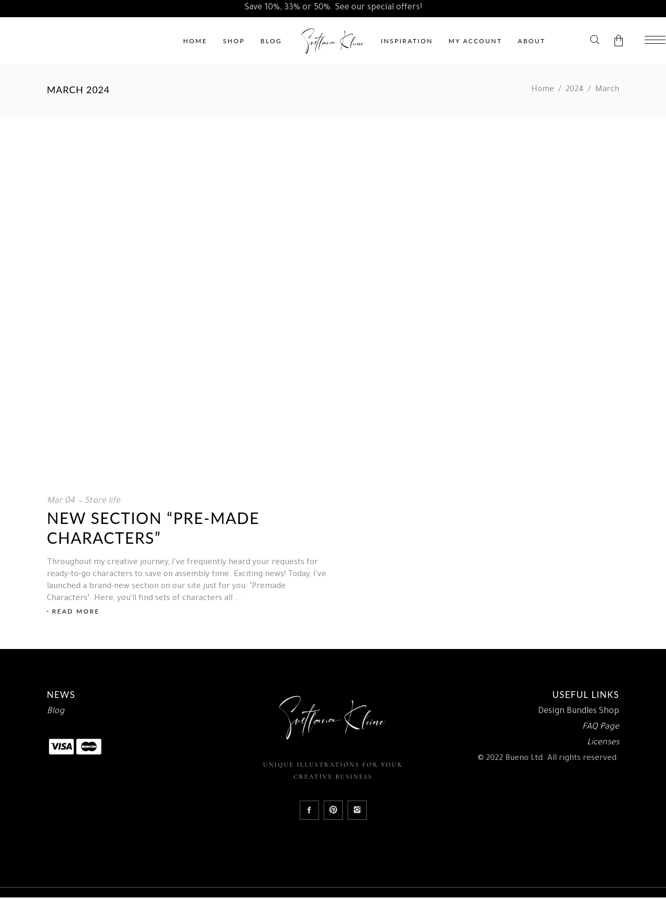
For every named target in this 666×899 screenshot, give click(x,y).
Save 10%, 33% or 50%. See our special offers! (333, 8)
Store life (102, 501)
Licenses (603, 742)
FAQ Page (600, 727)
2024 (575, 89)
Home (542, 89)
